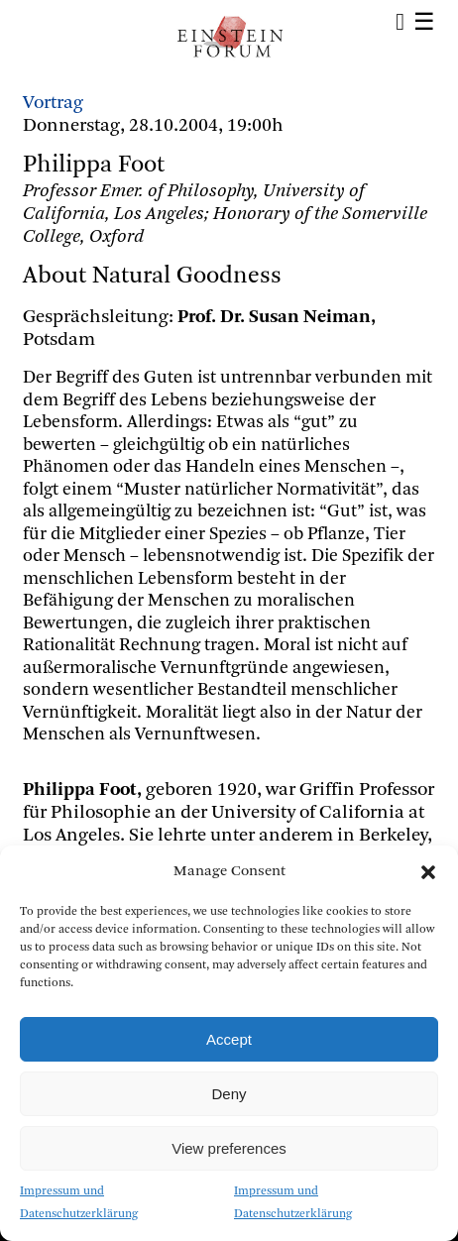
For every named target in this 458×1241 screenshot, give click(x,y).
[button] (428, 872)
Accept (229, 1039)
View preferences (229, 1148)
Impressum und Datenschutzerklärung (79, 1202)
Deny (228, 1093)
